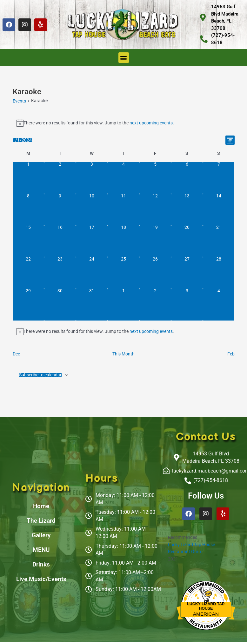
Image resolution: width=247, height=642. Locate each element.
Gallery (41, 535)
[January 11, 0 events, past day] (123, 210)
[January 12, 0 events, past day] (155, 210)
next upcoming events (151, 122)
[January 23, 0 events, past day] (60, 273)
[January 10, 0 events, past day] (92, 210)
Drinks (41, 564)
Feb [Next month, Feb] (231, 353)
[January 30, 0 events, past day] (60, 305)
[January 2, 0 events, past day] (60, 178)
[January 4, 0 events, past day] (123, 178)
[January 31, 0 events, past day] (92, 305)
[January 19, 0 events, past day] (155, 241)
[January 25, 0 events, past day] (123, 273)
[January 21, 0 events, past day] (219, 241)
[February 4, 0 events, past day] (219, 305)
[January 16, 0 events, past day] (60, 241)
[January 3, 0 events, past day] (92, 178)
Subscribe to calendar (40, 375)
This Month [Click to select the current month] (123, 353)
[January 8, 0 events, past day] (28, 210)
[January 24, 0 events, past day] (92, 273)
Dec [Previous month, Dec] (16, 353)
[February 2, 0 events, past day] (155, 305)
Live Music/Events (41, 579)
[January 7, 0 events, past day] (219, 178)
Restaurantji (205, 620)
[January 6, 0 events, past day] (187, 178)
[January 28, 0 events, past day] (219, 273)
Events (19, 100)
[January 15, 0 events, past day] (28, 241)
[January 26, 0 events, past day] (155, 273)
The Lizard (41, 520)
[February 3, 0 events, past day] (187, 305)
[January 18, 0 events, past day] (123, 241)
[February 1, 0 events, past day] (123, 305)
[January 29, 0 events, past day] (28, 305)
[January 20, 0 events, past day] (187, 241)
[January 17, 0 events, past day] (92, 241)
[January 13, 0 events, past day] (187, 210)
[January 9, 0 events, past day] (60, 210)
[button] (123, 57)
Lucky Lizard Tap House (191, 544)
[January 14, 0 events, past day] (219, 210)
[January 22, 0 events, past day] (28, 273)
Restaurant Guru (184, 551)
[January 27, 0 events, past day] (187, 273)
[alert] (124, 122)
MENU (41, 549)
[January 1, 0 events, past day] (28, 178)
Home (41, 506)
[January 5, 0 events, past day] (155, 178)
